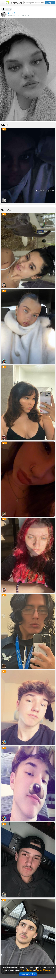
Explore (6, 9)
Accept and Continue (28, 974)
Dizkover (14, 3)
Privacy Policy (26, 970)
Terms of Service (43, 970)
